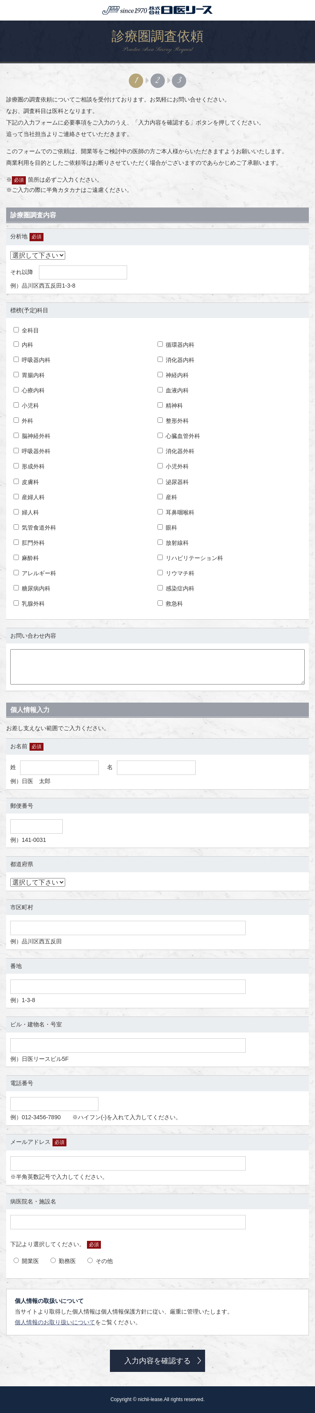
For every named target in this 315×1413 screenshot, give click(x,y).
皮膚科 (26, 482)
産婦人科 (29, 497)
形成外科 (29, 466)
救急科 (170, 603)
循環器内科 (176, 344)
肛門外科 (29, 542)
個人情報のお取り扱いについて (55, 1322)
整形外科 (173, 420)
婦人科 (26, 512)
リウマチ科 (176, 573)
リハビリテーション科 (190, 558)
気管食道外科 (35, 527)
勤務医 (63, 1261)
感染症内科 (176, 588)
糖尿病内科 (32, 588)
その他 (100, 1261)
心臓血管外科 (179, 436)
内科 (23, 344)
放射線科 (173, 542)
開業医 (26, 1261)
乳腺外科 (29, 603)
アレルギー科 (35, 573)
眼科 (167, 527)
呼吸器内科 (32, 360)
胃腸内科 (29, 375)
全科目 (26, 330)
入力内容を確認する (157, 1361)
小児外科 (173, 466)
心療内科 (29, 390)
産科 (167, 497)
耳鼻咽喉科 (176, 512)
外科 (23, 420)
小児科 (26, 405)
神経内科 (173, 375)
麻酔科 (26, 558)
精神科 (170, 405)
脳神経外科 (32, 436)
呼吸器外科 (32, 451)
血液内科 (173, 390)
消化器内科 (176, 360)
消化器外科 (176, 451)
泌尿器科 (173, 482)
